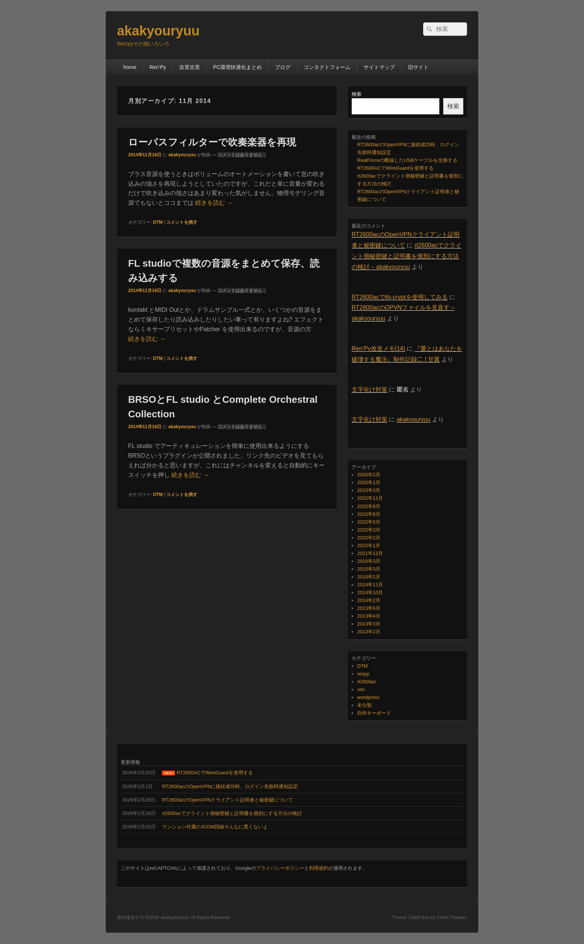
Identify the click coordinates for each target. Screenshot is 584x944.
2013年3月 (368, 624)
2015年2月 (368, 577)
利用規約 (318, 868)
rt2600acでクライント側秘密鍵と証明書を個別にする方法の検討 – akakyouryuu (406, 256)
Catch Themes (452, 917)
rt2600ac (366, 681)
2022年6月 (368, 514)
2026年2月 (368, 474)
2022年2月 (368, 537)
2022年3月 (368, 530)
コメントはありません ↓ (242, 154)
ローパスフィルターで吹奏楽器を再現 (212, 142)
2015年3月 (368, 569)
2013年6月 (368, 608)
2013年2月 (368, 631)
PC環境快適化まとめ (237, 67)
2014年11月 (370, 584)
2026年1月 (368, 482)
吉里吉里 (189, 67)
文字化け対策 (369, 389)
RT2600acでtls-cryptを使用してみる (400, 297)
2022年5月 (368, 522)
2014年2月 (368, 600)
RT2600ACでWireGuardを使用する (395, 168)
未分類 (364, 705)
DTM (158, 222)
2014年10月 (370, 592)
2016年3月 (368, 561)
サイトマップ (379, 67)
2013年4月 (368, 616)
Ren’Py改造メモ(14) (378, 348)
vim (361, 689)
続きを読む (213, 203)
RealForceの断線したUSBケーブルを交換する (407, 160)
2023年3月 (368, 490)
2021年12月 (370, 553)
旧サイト (418, 67)
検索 (356, 94)
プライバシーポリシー (280, 868)
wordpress (368, 697)
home (129, 67)
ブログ (283, 67)
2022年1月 (368, 545)
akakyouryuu (158, 30)
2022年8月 (368, 506)
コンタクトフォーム (327, 67)
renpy (363, 674)
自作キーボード (374, 713)
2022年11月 (370, 498)
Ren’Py (157, 67)
